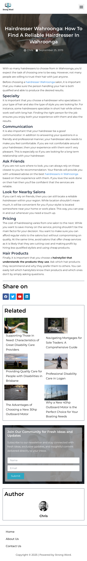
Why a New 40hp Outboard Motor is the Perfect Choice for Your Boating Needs (62, 409)
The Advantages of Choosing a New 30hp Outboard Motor (21, 409)
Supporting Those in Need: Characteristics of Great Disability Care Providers (22, 342)
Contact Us (13, 546)
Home (10, 531)
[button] (81, 7)
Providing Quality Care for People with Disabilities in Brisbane (24, 376)
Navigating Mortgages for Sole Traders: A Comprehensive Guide (64, 342)
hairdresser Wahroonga (40, 82)
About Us (12, 539)
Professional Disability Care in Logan (61, 376)
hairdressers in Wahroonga (61, 174)
